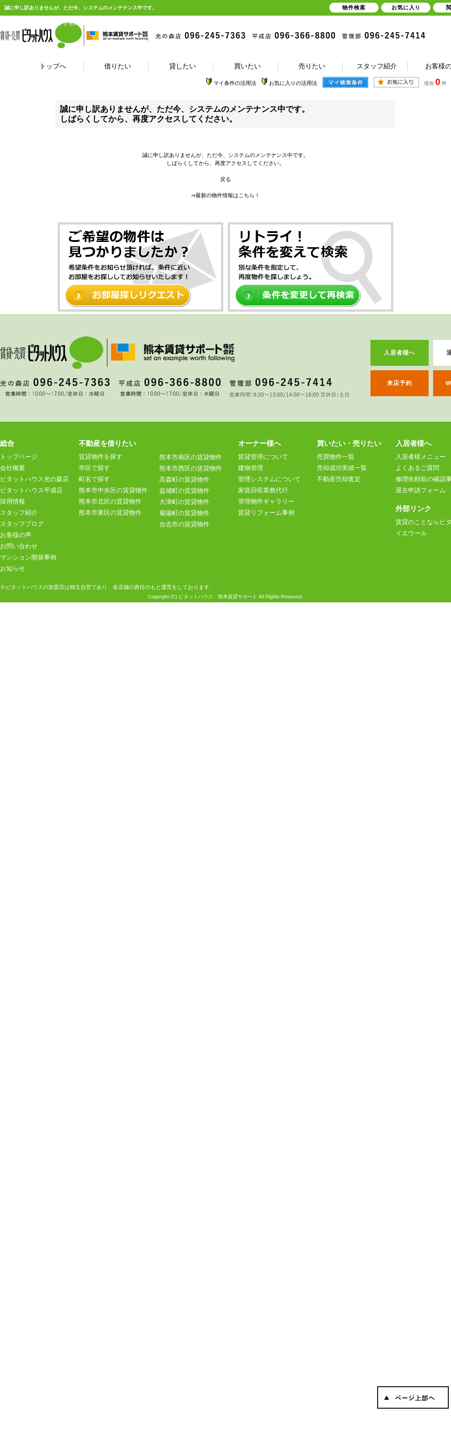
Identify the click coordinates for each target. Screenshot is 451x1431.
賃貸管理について (263, 456)
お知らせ (12, 568)
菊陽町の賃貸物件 (184, 513)
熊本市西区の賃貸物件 (190, 468)
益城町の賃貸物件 (184, 490)
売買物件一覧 (335, 456)
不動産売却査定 (339, 479)
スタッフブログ (22, 523)
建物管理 (250, 467)
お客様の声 (15, 534)
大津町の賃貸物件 (184, 501)
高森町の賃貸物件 (184, 479)
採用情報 (12, 501)
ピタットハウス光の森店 (34, 479)
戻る (225, 179)
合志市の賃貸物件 (184, 524)
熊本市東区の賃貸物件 (110, 512)
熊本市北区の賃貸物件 (110, 501)
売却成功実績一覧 (342, 467)
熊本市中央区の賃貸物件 (113, 490)
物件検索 (354, 7)
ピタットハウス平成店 (31, 490)
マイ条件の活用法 (234, 83)
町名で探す (94, 479)
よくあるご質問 (417, 467)
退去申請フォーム (421, 490)
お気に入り (406, 7)
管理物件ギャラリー (266, 501)
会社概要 (12, 467)
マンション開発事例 (28, 557)
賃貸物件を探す (101, 456)
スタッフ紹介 (19, 512)
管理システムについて (269, 479)
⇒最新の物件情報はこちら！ (225, 195)
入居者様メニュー (421, 456)
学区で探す (94, 467)
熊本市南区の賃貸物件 (190, 457)
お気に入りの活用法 (293, 83)
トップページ (19, 456)
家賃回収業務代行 (263, 490)
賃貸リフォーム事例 (266, 512)
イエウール (411, 533)
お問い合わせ (19, 546)
